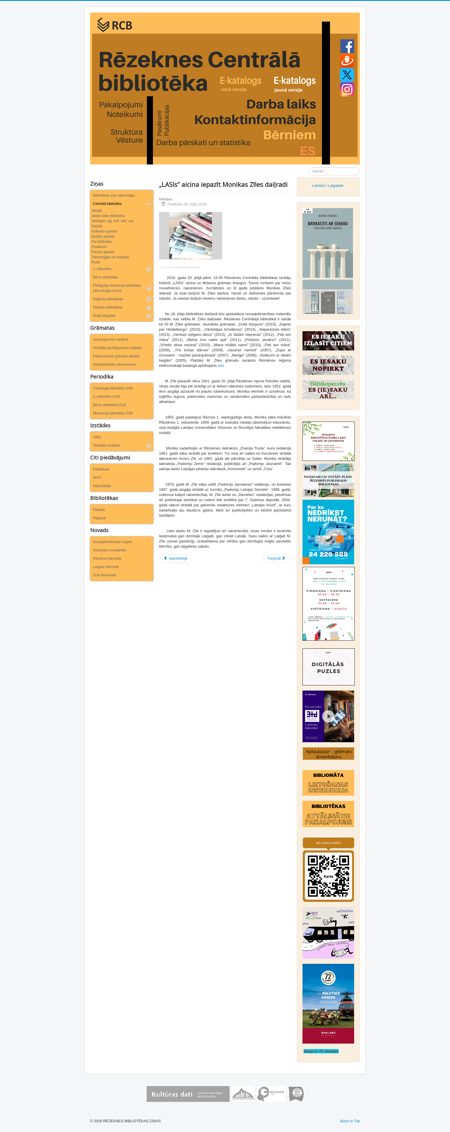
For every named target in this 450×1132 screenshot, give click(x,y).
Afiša (97, 437)
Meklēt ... (308, 167)
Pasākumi (99, 247)
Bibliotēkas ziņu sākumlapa (114, 195)
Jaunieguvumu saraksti (110, 340)
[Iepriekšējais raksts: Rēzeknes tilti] (175, 558)
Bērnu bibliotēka (105, 277)
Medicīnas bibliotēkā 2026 (113, 413)
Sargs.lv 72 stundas (321, 1051)
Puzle (96, 262)
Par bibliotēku (102, 242)
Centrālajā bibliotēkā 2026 (113, 388)
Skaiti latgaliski (104, 316)
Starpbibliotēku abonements (114, 365)
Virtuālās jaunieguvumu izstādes (117, 348)
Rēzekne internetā (107, 559)
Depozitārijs (102, 486)
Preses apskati (103, 252)
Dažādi (97, 226)
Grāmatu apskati (104, 231)
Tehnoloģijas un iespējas (110, 257)
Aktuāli (97, 211)
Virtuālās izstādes (106, 445)
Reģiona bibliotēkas (108, 299)
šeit (221, 365)
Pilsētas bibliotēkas (107, 307)
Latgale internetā (106, 567)
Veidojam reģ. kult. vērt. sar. (113, 221)
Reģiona (99, 518)
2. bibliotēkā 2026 (106, 397)
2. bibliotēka (102, 269)
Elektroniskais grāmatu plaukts (116, 356)
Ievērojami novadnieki (109, 550)
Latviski (318, 185)
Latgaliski (335, 185)
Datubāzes (101, 469)
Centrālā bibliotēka (107, 204)
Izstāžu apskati (103, 236)
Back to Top (350, 1121)
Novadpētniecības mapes (112, 542)
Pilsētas (99, 510)
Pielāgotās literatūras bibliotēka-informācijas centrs (117, 288)
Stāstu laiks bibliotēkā (108, 216)
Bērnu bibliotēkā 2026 (109, 405)
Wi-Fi (97, 478)
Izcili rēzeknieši (104, 575)
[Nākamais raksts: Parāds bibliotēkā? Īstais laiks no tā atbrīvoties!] (277, 558)
